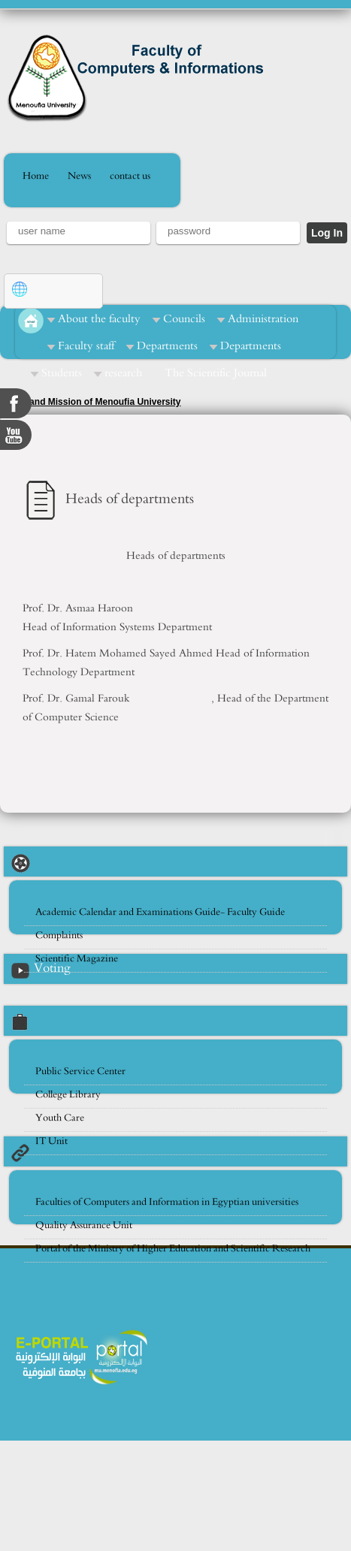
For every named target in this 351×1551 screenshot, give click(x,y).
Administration (263, 318)
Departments (167, 345)
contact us (130, 176)
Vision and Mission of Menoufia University (90, 402)
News (79, 176)
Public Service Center (80, 1071)
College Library (68, 1095)
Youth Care (59, 1118)
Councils (184, 318)
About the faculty (99, 318)
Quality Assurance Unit (83, 1225)
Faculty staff (86, 345)
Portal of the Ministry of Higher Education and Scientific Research (172, 1249)
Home (36, 176)
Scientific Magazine (76, 959)
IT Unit (51, 1141)
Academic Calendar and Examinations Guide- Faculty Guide (160, 912)
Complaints (59, 935)
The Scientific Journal (216, 373)
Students (61, 373)
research (123, 373)
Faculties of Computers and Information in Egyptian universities (166, 1202)
